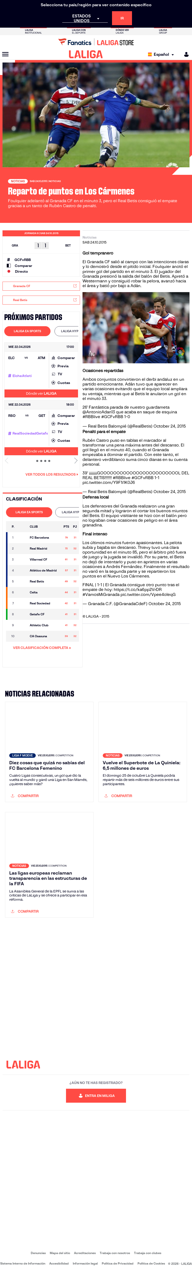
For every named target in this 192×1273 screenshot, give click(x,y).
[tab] (27, 331)
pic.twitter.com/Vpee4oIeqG (148, 594)
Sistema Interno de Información (22, 1263)
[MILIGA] (185, 54)
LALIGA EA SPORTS (27, 331)
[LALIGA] (86, 54)
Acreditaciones (85, 1253)
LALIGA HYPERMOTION (77, 331)
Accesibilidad (59, 1263)
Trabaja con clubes (147, 1253)
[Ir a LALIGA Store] (96, 41)
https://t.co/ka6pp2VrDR (138, 589)
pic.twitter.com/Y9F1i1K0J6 (108, 482)
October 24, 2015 (170, 426)
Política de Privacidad (118, 1263)
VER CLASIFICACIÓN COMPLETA (42, 648)
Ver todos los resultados (52, 474)
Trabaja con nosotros (115, 1253)
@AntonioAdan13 (98, 412)
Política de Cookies (151, 1263)
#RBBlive (91, 417)
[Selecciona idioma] (162, 54)
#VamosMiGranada (101, 594)
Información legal (85, 1263)
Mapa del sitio (60, 1253)
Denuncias (38, 1253)
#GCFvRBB (112, 417)
